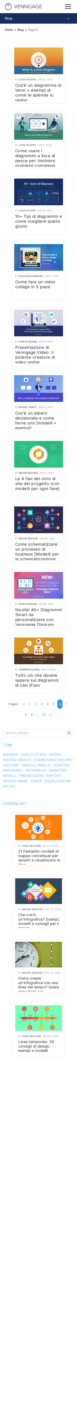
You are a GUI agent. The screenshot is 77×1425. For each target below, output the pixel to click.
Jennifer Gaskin (29, 669)
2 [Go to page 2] (36, 704)
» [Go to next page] (50, 714)
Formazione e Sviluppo (53, 760)
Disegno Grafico (17, 760)
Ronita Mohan (28, 341)
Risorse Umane (15, 781)
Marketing (58, 770)
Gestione (10, 765)
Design (54, 754)
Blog (20, 29)
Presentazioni (31, 775)
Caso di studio (33, 754)
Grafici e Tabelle (36, 765)
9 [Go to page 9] (32, 714)
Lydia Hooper (27, 79)
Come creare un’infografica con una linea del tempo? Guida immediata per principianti (38, 987)
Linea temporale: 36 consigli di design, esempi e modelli (36, 1046)
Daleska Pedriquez (31, 276)
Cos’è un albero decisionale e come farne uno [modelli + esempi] (36, 420)
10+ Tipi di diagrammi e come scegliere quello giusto (38, 221)
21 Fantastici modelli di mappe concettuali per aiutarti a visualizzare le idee (39, 858)
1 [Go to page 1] (29, 704)
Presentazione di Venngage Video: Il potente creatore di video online (35, 355)
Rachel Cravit (28, 407)
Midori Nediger (28, 473)
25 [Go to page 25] (44, 714)
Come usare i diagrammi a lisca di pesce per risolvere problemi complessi (35, 158)
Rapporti (53, 775)
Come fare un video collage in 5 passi (35, 284)
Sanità (36, 781)
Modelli (9, 775)
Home (9, 29)
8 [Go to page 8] (26, 714)
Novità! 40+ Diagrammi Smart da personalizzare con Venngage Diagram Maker (38, 619)
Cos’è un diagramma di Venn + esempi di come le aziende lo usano (38, 93)
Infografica (36, 770)
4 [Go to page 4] (48, 704)
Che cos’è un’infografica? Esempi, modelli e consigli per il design (39, 921)
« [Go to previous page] (24, 704)
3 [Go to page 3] (42, 704)
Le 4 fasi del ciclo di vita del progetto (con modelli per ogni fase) (37, 483)
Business (10, 754)
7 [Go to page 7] (66, 704)
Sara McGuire (31, 845)
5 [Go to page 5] (54, 704)
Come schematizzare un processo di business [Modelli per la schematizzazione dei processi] (37, 554)
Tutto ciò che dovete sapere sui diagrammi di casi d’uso (37, 680)
